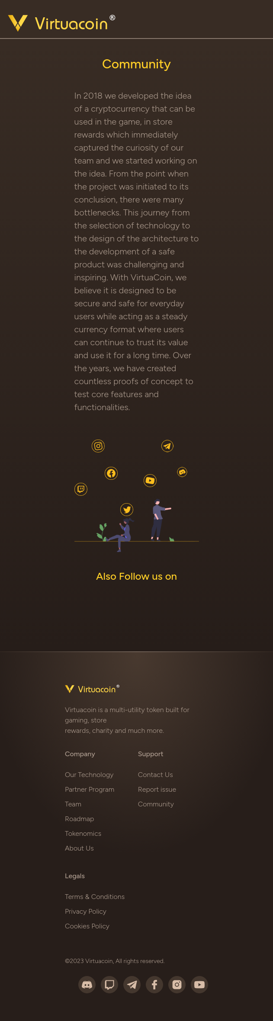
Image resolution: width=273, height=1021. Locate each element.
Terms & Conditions (95, 897)
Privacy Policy (85, 911)
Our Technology (89, 775)
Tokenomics (83, 833)
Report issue (157, 789)
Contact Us (155, 775)
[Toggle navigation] (254, 25)
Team (73, 804)
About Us (79, 848)
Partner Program (89, 789)
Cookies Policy (87, 926)
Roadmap (79, 819)
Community (156, 804)
